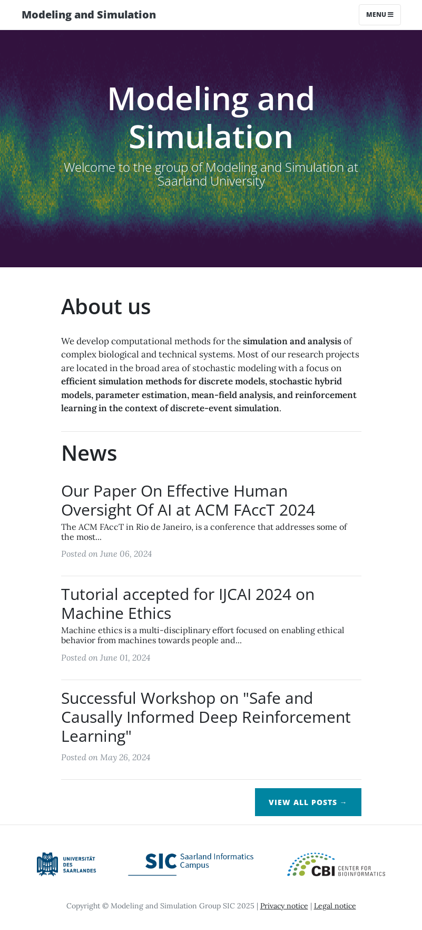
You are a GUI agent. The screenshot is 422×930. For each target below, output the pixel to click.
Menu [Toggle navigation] (380, 14)
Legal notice (335, 905)
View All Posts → (308, 802)
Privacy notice (284, 905)
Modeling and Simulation (89, 14)
